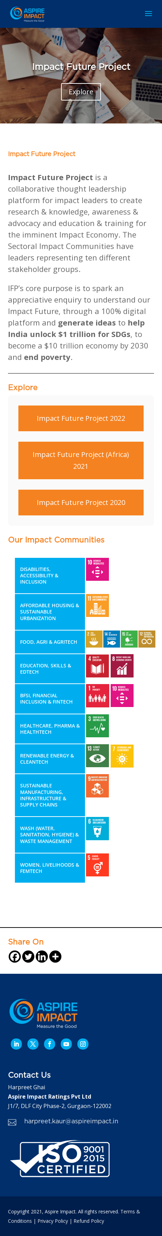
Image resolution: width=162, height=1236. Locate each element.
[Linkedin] (42, 956)
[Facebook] (15, 956)
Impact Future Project (81, 67)
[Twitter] (28, 956)
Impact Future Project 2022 (81, 418)
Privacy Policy (52, 1221)
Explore (81, 91)
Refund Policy (89, 1221)
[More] (55, 956)
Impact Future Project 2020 (81, 502)
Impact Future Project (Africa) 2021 (81, 460)
